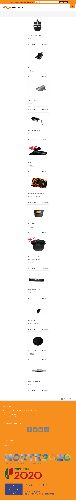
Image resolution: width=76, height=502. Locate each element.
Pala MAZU (32, 224)
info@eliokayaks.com (13, 416)
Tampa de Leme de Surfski (37, 351)
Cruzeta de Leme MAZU (36, 381)
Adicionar (32, 44)
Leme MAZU (32, 320)
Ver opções (33, 202)
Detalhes (45, 44)
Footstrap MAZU (34, 290)
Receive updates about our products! (21, 2)
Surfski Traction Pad (35, 35)
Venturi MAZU (33, 100)
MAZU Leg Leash (34, 131)
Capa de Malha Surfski (36, 193)
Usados (6, 445)
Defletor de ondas (34, 163)
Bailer (30, 68)
